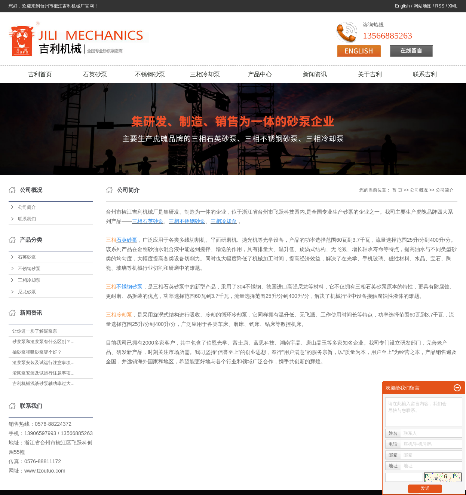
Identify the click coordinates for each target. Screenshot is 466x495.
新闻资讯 (315, 74)
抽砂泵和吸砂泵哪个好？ (37, 352)
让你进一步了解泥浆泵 (34, 331)
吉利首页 (40, 74)
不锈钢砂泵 (150, 74)
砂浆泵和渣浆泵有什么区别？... (43, 341)
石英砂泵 (95, 74)
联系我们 (27, 218)
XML (452, 6)
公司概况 (419, 190)
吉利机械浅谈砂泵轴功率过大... (43, 383)
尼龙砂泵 (27, 291)
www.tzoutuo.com (44, 471)
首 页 (397, 190)
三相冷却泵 (205, 74)
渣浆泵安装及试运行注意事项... (43, 362)
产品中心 (260, 74)
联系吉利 (425, 74)
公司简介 (27, 207)
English (402, 6)
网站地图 (423, 6)
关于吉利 (370, 74)
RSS (440, 6)
